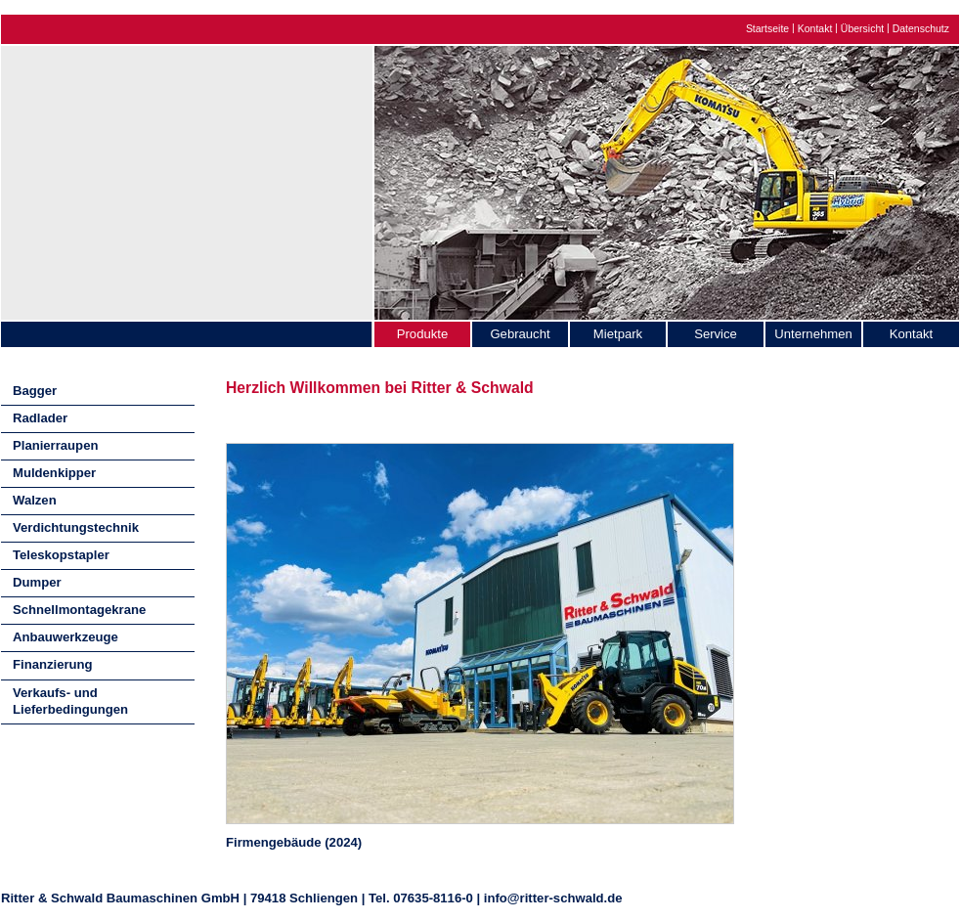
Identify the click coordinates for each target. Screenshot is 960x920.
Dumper (37, 582)
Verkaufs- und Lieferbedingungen (70, 701)
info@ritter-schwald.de (553, 898)
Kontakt (815, 28)
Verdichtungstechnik (76, 527)
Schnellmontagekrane (79, 609)
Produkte (422, 334)
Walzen (35, 500)
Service (715, 334)
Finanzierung (53, 664)
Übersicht (862, 28)
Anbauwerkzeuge (65, 637)
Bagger (35, 390)
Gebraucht (519, 334)
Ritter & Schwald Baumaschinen (187, 178)
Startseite (767, 28)
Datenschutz (921, 28)
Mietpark (617, 334)
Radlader (40, 418)
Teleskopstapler (61, 555)
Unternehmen (812, 334)
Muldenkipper (54, 472)
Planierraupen (55, 445)
